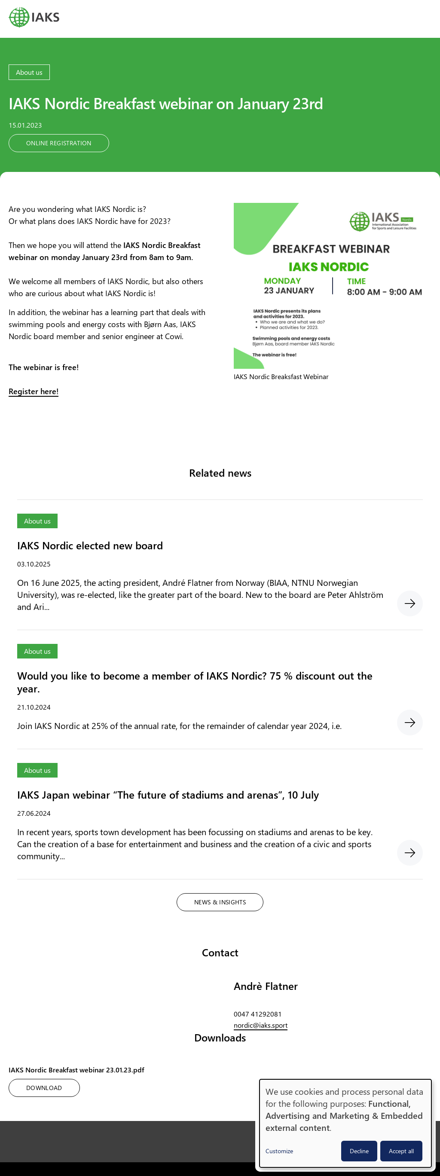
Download (44, 1088)
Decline (359, 1151)
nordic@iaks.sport (260, 1024)
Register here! (33, 391)
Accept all (401, 1151)
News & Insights (220, 902)
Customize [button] (279, 1151)
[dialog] (345, 1123)
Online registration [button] (59, 143)
